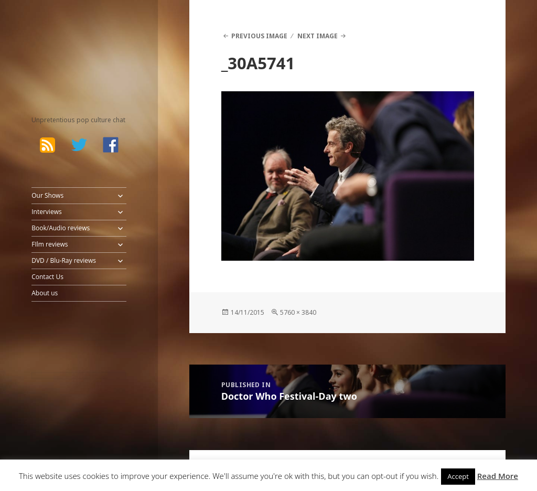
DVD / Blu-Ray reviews (63, 260)
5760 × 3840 (298, 312)
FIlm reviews (49, 244)
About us (44, 293)
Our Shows (47, 195)
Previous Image (259, 35)
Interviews (46, 211)
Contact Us (47, 276)
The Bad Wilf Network (68, 47)
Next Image (317, 35)
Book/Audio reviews (60, 227)
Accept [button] (458, 476)
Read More (497, 476)
